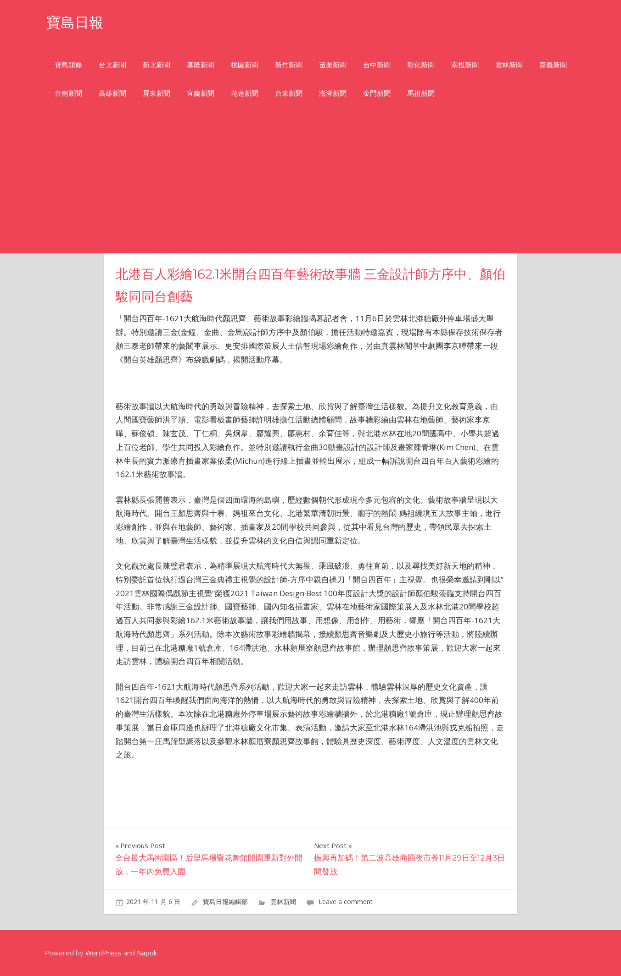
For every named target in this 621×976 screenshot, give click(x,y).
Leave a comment (346, 901)
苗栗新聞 (333, 64)
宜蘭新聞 (200, 93)
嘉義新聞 (553, 64)
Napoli (147, 952)
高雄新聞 (112, 93)
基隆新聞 (200, 64)
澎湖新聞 (333, 93)
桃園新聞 (244, 64)
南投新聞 (465, 64)
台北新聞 (112, 64)
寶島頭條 (68, 64)
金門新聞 (377, 93)
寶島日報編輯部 (225, 901)
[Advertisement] (310, 185)
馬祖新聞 (421, 93)
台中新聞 (377, 64)
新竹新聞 (288, 64)
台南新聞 (68, 93)
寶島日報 (75, 22)
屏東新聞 (156, 93)
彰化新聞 (421, 64)
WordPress (103, 952)
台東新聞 (288, 93)
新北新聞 (156, 64)
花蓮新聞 (244, 93)
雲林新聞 (509, 64)
